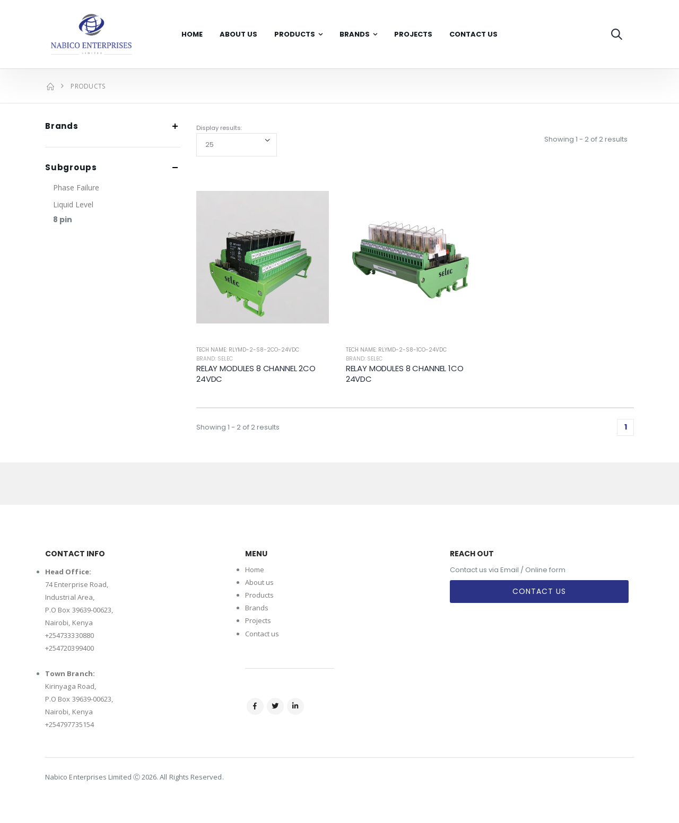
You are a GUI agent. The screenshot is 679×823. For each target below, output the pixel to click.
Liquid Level (73, 204)
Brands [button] (62, 126)
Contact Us (473, 34)
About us (259, 582)
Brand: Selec (214, 359)
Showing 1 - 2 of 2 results (586, 139)
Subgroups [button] (71, 167)
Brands (355, 34)
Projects (413, 34)
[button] (616, 34)
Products (294, 34)
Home (192, 34)
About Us (238, 34)
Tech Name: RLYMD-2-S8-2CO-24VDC (247, 350)
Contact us (262, 633)
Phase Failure (76, 187)
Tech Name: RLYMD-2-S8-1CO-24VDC (396, 350)
